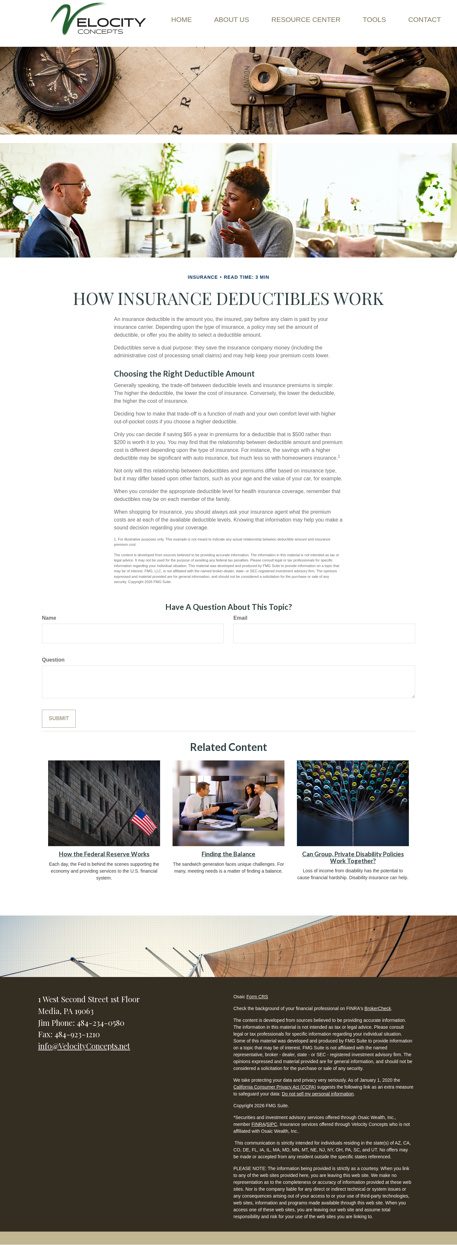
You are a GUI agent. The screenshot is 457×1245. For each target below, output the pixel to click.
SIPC (271, 1124)
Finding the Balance (228, 854)
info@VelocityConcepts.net (84, 1045)
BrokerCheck (377, 1008)
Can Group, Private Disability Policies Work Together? (353, 857)
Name (49, 618)
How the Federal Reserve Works (104, 854)
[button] (231, 19)
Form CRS (257, 996)
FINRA (258, 1124)
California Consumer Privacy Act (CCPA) (274, 1087)
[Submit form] (59, 719)
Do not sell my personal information (318, 1093)
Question (53, 660)
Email (240, 618)
